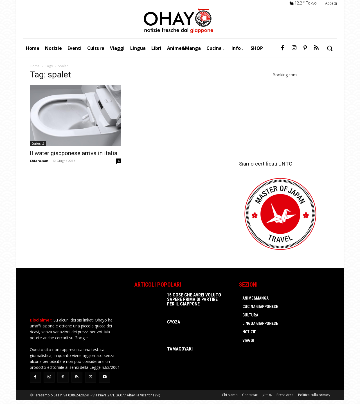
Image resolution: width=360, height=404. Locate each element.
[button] (329, 48)
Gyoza (173, 322)
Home (35, 66)
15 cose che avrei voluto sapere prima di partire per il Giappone (194, 299)
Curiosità (38, 144)
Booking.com (285, 74)
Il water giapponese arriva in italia (73, 153)
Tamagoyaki (180, 349)
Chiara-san (39, 161)
